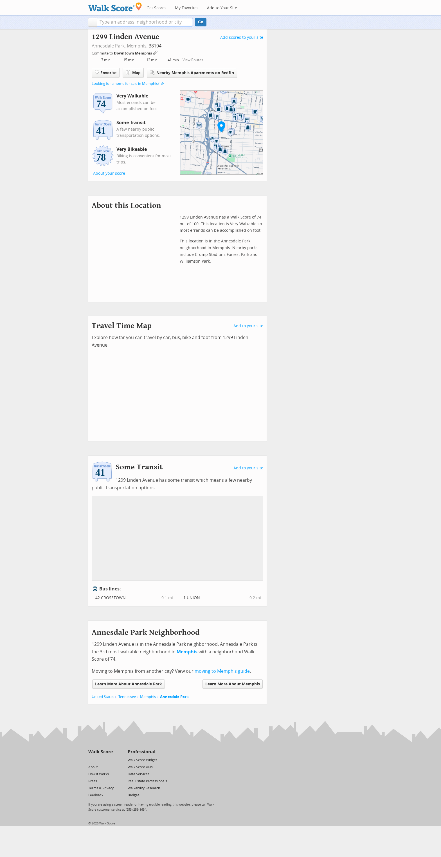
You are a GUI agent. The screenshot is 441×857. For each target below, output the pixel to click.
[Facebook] (100, 759)
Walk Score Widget (142, 760)
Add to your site (248, 326)
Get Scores (156, 8)
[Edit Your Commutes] (155, 52)
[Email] (109, 759)
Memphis (137, 46)
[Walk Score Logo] (115, 7)
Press (92, 781)
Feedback (95, 795)
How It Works (98, 774)
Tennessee (127, 697)
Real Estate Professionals (147, 781)
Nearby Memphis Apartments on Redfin (192, 72)
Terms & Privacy (101, 788)
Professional (142, 751)
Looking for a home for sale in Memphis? (125, 83)
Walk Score (100, 751)
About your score (109, 173)
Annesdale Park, (109, 46)
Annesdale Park (174, 697)
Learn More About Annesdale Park (128, 684)
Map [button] (133, 72)
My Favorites (187, 8)
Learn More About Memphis (232, 684)
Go (200, 22)
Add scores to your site (241, 37)
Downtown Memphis (133, 53)
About (93, 767)
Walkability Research (144, 788)
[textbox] (145, 22)
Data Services (138, 774)
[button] (92, 22)
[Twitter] (91, 759)
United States (103, 697)
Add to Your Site (222, 8)
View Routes (193, 60)
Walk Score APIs (140, 767)
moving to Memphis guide (222, 671)
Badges (134, 795)
